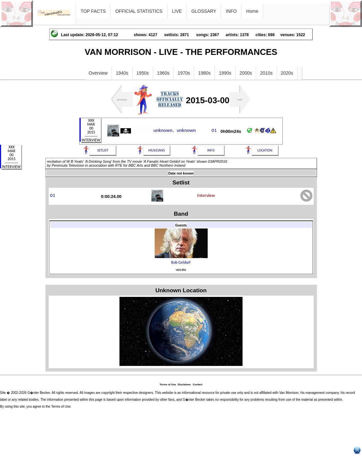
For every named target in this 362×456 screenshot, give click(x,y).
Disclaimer (184, 384)
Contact (197, 384)
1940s (122, 73)
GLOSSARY (204, 11)
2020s (287, 73)
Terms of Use (168, 384)
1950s (143, 73)
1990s (225, 73)
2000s (246, 73)
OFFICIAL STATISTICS (138, 11)
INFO (231, 11)
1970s (184, 73)
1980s (204, 73)
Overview (98, 73)
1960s (163, 73)
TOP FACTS (93, 11)
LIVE (177, 11)
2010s (266, 73)
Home (252, 11)
